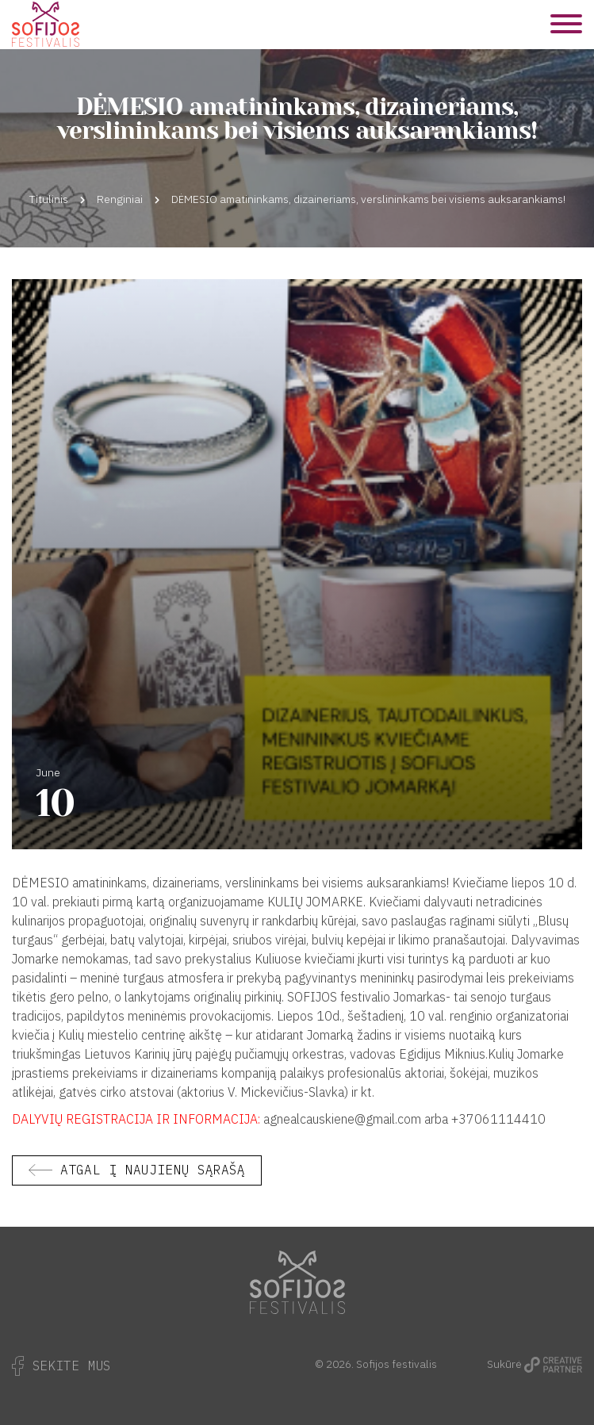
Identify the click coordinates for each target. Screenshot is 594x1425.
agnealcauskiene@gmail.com (342, 1119)
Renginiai (120, 199)
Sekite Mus (61, 1365)
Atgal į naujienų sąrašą (152, 1170)
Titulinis (48, 199)
